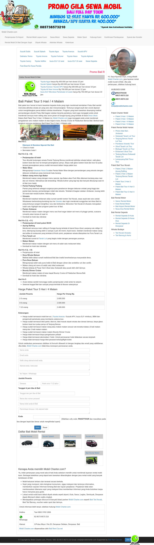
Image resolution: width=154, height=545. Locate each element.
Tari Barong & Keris (123, 235)
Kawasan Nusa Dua (41, 170)
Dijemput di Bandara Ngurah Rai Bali (38, 145)
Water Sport (82, 37)
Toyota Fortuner (57, 56)
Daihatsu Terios (26, 56)
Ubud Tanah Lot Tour (123, 146)
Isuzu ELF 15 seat (75, 61)
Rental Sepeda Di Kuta (124, 216)
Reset (45, 427)
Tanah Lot (43, 239)
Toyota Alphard (87, 56)
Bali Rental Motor (92, 453)
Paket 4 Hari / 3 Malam (124, 119)
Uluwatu (59, 201)
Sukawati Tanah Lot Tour (125, 136)
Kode (20, 416)
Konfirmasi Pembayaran (114, 37)
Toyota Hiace (72, 56)
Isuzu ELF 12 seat (57, 61)
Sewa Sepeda (68, 37)
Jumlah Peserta (25, 378)
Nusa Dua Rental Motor (124, 209)
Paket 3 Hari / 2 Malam (124, 116)
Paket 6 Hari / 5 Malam (124, 124)
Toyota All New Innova (49, 89)
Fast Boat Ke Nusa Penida (30, 66)
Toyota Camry (25, 61)
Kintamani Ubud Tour (123, 151)
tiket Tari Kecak (96, 500)
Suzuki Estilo (25, 52)
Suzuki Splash (39, 52)
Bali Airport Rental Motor (125, 206)
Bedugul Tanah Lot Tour (124, 149)
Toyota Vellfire (40, 61)
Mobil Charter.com (9, 32)
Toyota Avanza (68, 52)
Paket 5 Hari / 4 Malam (124, 122)
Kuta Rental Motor (122, 204)
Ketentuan (70, 42)
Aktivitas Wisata (56, 42)
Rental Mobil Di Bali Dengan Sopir (18, 42)
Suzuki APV (82, 52)
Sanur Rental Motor (123, 201)
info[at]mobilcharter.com (121, 106)
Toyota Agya (54, 52)
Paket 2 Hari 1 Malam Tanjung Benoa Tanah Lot (124, 176)
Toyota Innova (41, 56)
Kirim (37, 427)
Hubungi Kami (95, 37)
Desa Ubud (92, 116)
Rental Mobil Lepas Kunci (37, 37)
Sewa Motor (55, 37)
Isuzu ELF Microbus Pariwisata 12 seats (56, 92)
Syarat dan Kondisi (134, 37)
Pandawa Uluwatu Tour (124, 144)
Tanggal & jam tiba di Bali (29, 388)
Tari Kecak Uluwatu (123, 233)
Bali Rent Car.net (56, 529)
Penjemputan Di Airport (14, 37)
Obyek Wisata (40, 42)
